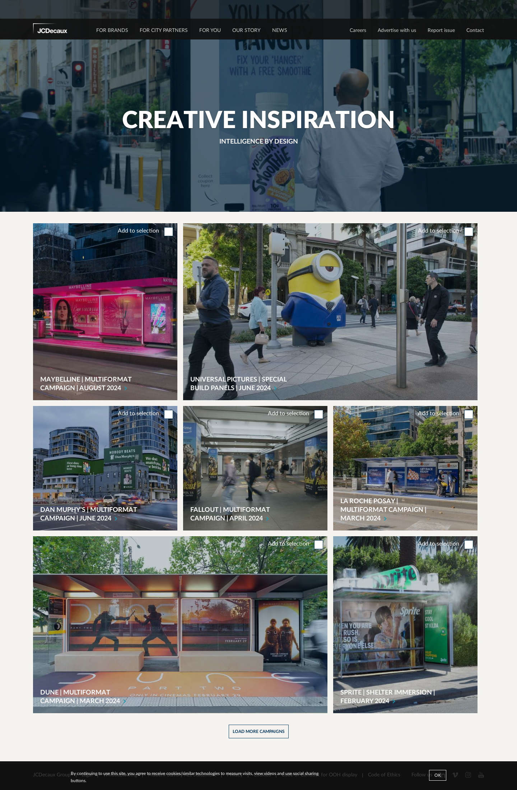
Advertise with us (397, 30)
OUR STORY (246, 30)
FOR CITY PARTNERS (164, 30)
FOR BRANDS (112, 30)
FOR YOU (210, 30)
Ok (437, 775)
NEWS (279, 30)
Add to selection (138, 231)
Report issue (441, 30)
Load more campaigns (259, 731)
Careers (358, 30)
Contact (475, 30)
